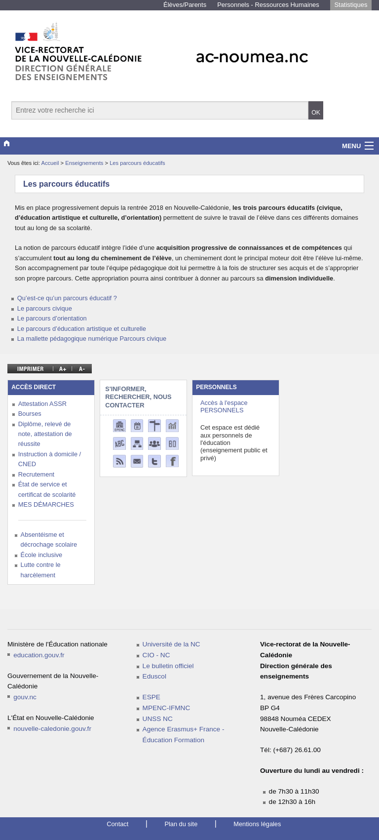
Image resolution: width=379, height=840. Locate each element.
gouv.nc (25, 697)
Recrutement (36, 474)
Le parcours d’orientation (52, 318)
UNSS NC (158, 718)
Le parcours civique (44, 308)
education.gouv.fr (38, 655)
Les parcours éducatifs (137, 163)
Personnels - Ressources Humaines (268, 4)
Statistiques (350, 4)
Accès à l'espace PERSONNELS (224, 406)
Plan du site (180, 824)
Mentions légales (257, 824)
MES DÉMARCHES (46, 504)
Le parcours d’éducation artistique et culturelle (81, 328)
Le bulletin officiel (168, 666)
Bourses (29, 413)
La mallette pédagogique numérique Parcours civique (91, 338)
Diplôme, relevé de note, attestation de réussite (45, 434)
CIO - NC (156, 655)
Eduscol (154, 676)
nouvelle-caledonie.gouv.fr (52, 728)
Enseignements (85, 163)
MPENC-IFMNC (166, 708)
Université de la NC (171, 644)
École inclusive (42, 555)
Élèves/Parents (184, 4)
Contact (117, 824)
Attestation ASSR (42, 403)
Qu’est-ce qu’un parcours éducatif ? (67, 298)
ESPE (151, 697)
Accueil (50, 163)
